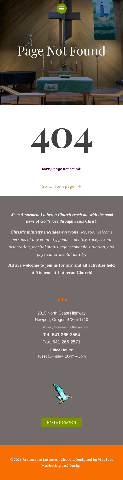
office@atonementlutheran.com (65, 327)
